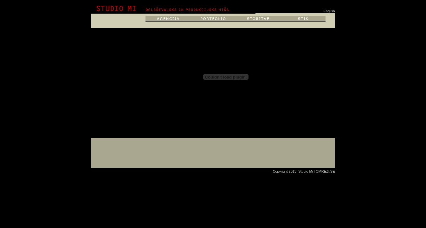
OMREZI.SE (325, 171)
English (329, 11)
